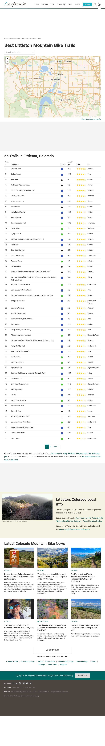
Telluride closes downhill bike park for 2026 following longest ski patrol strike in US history (52, 576)
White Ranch (15, 207)
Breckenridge (82, 661)
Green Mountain (16, 217)
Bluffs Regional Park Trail (20, 417)
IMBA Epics (37, 692)
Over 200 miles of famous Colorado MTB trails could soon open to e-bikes (85, 627)
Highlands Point (16, 368)
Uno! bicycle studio (83, 518)
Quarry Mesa (15, 438)
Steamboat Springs (66, 661)
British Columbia (42, 621)
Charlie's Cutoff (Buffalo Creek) (22, 319)
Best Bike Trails (27, 692)
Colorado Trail (16, 169)
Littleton (39, 38)
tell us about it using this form (63, 453)
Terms (32, 696)
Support (87, 4)
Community (61, 4)
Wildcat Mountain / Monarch (21, 335)
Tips (52, 4)
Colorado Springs (28, 661)
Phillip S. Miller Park (18, 346)
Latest (77, 4)
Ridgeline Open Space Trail (20, 284)
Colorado (32, 38)
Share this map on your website (91, 119)
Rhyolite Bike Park (17, 406)
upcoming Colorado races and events (74, 529)
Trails (37, 4)
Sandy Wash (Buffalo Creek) (21, 330)
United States (25, 38)
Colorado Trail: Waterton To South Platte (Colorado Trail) (30, 272)
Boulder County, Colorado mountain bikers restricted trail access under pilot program (19, 576)
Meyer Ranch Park (17, 255)
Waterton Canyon (17, 261)
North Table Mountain (18, 212)
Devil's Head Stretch (18, 433)
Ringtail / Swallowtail (18, 313)
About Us (16, 687)
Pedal (94, 518)
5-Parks (14, 395)
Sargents (63, 664)
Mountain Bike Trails (14, 38)
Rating (79, 164)
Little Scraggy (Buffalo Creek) (21, 290)
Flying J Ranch (16, 234)
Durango (41, 664)
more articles (52, 650)
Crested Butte (12, 661)
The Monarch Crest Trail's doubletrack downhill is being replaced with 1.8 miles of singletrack (83, 577)
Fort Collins (52, 664)
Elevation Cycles (95, 521)
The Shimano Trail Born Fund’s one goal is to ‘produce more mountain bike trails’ (51, 627)
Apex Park (14, 179)
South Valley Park (17, 362)
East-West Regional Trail (19, 384)
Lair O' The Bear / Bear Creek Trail (23, 190)
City (88, 164)
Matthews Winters (17, 308)
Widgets (32, 687)
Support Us (24, 687)
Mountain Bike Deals (61, 692)
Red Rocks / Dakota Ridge (20, 185)
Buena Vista (50, 661)
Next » (56, 447)
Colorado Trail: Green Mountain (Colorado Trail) (27, 239)
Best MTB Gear (48, 692)
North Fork (14, 245)
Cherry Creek (15, 357)
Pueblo (93, 661)
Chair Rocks (15, 324)
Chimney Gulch (16, 266)
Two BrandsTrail (16, 379)
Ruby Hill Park (16, 411)
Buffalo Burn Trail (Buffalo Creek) (22, 427)
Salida (40, 661)
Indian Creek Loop (17, 201)
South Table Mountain (18, 400)
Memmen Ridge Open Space (21, 422)
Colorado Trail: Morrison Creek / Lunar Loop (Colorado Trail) (32, 295)
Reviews (45, 4)
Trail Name (14, 164)
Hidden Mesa (15, 228)
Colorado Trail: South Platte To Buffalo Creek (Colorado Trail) (32, 341)
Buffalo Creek (16, 174)
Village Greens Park (18, 301)
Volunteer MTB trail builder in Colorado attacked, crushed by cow (19, 626)
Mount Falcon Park (17, 196)
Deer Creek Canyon (18, 250)
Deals (70, 4)
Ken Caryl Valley (16, 389)
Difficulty (63, 164)
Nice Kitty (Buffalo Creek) (20, 351)
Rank (7, 162)
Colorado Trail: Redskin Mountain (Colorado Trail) (28, 373)
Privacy (37, 696)
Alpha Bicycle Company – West (75, 521)
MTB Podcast (16, 692)
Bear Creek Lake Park (18, 223)
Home (6, 38)
